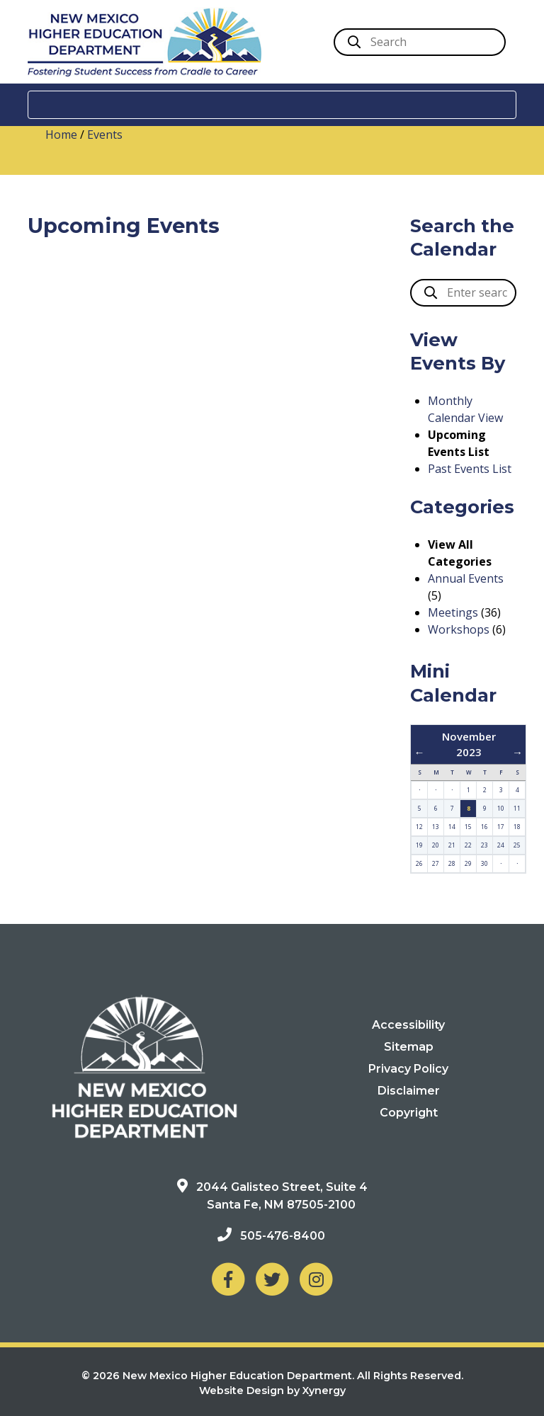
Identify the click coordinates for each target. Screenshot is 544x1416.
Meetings (453, 612)
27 (435, 863)
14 (451, 826)
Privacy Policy (408, 1068)
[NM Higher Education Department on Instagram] (316, 1277)
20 (435, 845)
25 (517, 845)
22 (468, 845)
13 (435, 826)
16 (484, 826)
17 (500, 826)
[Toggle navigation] (272, 105)
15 (468, 826)
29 (468, 863)
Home (61, 134)
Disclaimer (409, 1090)
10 (500, 808)
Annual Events (466, 578)
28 (451, 863)
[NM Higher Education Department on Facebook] (228, 1277)
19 (419, 845)
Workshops (458, 629)
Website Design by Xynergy (272, 1390)
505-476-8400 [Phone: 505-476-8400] (282, 1235)
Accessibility (408, 1025)
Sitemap (409, 1047)
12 (419, 826)
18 (517, 826)
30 (484, 863)
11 (517, 808)
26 (419, 863)
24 (500, 845)
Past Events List (469, 468)
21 (451, 845)
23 (484, 845)
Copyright (409, 1112)
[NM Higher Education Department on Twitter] (272, 1277)
